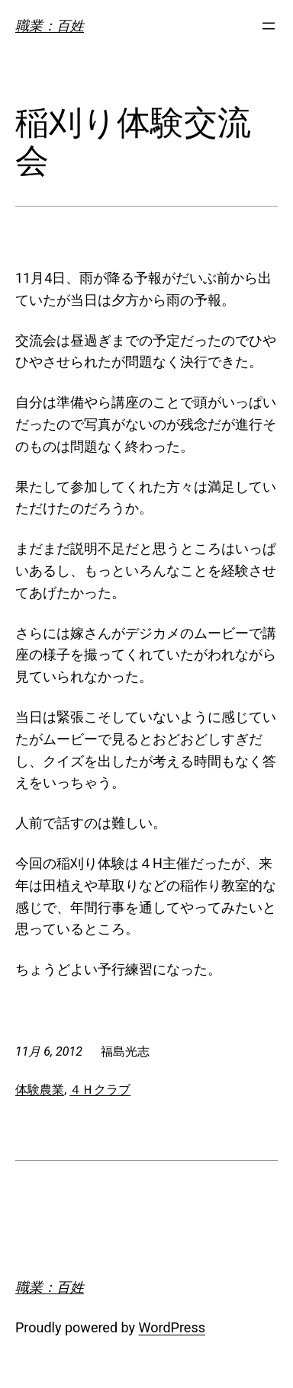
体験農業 (39, 1089)
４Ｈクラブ (99, 1089)
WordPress (172, 1327)
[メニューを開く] (268, 26)
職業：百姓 (49, 26)
